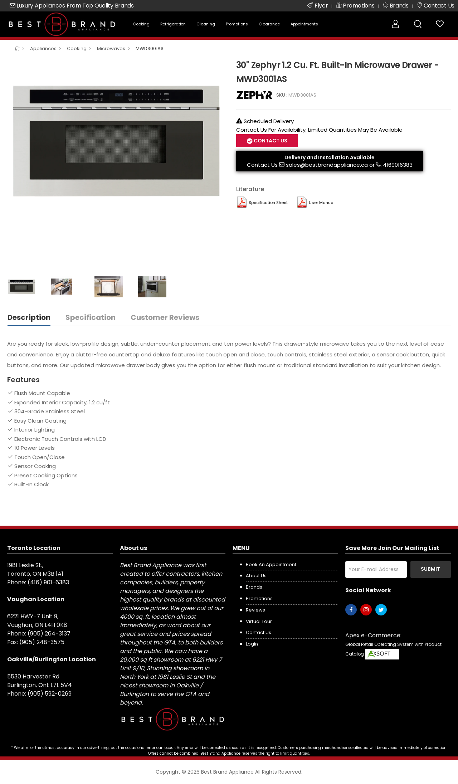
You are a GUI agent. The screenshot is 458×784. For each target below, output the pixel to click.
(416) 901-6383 (48, 582)
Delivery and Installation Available (329, 157)
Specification (90, 317)
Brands (254, 587)
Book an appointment (271, 564)
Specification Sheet (268, 202)
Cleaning (205, 24)
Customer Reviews (165, 317)
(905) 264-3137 (49, 633)
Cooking (141, 24)
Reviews (255, 610)
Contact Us (270, 140)
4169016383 (398, 165)
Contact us (258, 632)
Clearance (269, 24)
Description (29, 317)
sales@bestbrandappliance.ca (327, 165)
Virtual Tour (259, 621)
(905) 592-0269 (50, 694)
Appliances (43, 48)
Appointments (304, 24)
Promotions (237, 24)
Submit (430, 569)
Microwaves (111, 48)
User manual (322, 202)
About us (256, 575)
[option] (116, 139)
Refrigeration (173, 24)
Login (252, 644)
